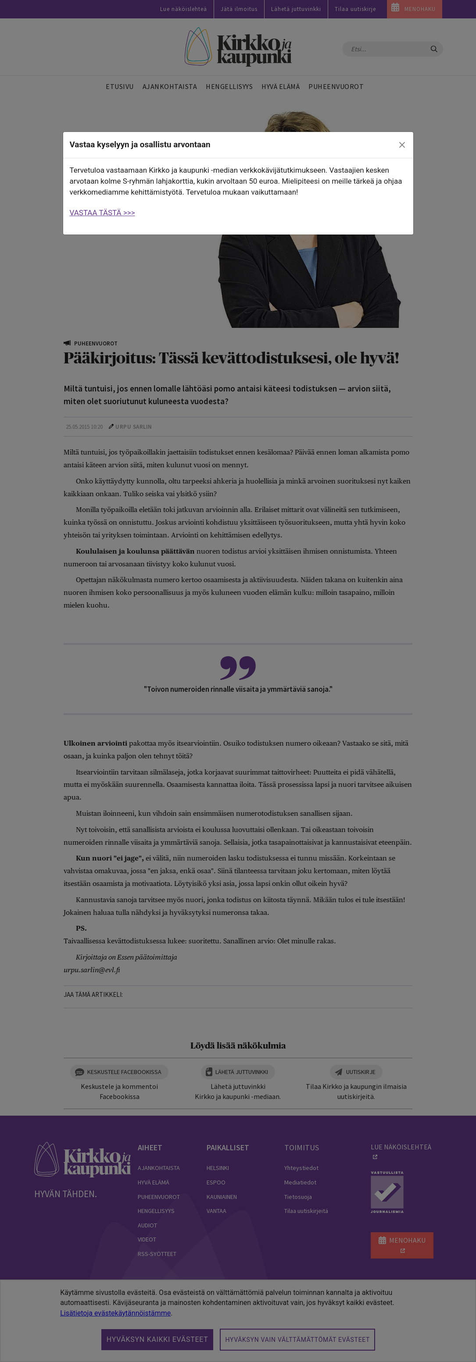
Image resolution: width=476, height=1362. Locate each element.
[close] (401, 145)
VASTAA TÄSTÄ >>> (102, 212)
